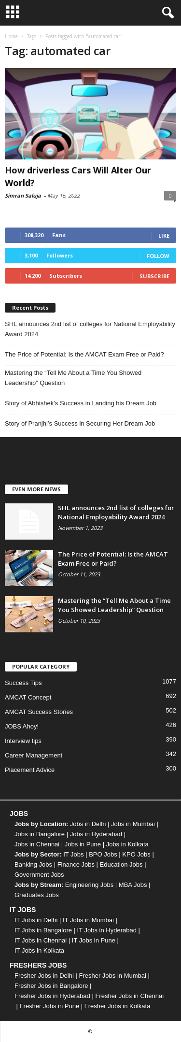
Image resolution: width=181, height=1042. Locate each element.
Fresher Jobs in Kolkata (117, 1006)
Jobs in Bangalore (39, 834)
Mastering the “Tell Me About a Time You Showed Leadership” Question (73, 377)
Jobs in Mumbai (133, 824)
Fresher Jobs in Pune (50, 1006)
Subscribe (154, 276)
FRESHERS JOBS (38, 965)
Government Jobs (39, 874)
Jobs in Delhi (88, 824)
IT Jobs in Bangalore (43, 930)
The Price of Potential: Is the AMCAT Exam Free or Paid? (84, 354)
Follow (158, 255)
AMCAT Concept (28, 697)
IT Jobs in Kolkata (39, 950)
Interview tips (23, 740)
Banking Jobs (33, 864)
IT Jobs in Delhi (35, 920)
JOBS (19, 813)
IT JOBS (23, 910)
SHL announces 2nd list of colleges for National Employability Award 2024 (90, 329)
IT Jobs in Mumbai (88, 920)
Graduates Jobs (36, 895)
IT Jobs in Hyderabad (107, 930)
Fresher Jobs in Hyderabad (52, 995)
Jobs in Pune (83, 844)
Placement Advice (30, 769)
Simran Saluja (23, 195)
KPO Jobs (136, 854)
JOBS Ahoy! (22, 726)
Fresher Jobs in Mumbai (112, 975)
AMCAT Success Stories (39, 711)
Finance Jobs (76, 864)
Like (163, 235)
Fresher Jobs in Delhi (44, 975)
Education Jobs (121, 864)
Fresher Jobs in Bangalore (51, 985)
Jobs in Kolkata (127, 844)
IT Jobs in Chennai (40, 940)
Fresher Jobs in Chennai (129, 995)
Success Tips (23, 682)
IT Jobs (73, 854)
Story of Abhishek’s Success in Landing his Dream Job (80, 403)
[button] (166, 13)
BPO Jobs (103, 854)
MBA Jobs (133, 884)
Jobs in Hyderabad (96, 834)
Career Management (33, 755)
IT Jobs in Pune (93, 940)
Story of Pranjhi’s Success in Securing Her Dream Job (80, 423)
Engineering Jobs (89, 884)
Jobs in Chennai (36, 844)
